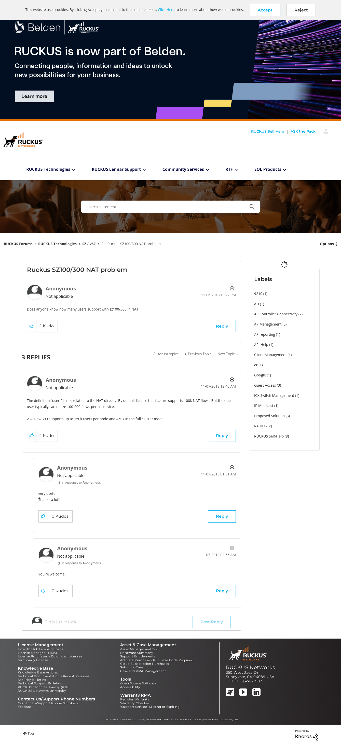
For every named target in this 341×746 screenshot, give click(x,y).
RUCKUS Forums (18, 243)
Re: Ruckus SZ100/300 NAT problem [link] (131, 243)
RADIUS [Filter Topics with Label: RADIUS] (260, 426)
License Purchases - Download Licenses (50, 656)
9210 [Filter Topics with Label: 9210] (258, 293)
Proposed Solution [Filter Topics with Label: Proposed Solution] (269, 415)
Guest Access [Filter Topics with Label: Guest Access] (265, 385)
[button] (265, 10)
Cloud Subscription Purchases (144, 664)
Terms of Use (170, 719)
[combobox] (170, 207)
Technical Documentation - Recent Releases (53, 676)
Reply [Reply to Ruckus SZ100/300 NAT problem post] (222, 326)
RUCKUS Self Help (267, 131)
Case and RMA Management (143, 671)
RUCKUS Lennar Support (116, 169)
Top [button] (31, 733)
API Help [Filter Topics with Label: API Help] (261, 344)
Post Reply (211, 622)
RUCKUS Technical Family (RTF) (44, 687)
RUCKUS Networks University (42, 691)
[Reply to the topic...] (119, 622)
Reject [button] (301, 10)
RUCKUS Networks (250, 667)
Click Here (166, 9)
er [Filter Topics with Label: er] (256, 364)
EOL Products (267, 169)
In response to (81, 482)
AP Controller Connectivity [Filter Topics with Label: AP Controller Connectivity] (275, 314)
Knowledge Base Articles (38, 672)
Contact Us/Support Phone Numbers (48, 703)
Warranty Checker (134, 703)
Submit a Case (131, 667)
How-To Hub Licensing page (41, 649)
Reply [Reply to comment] (222, 435)
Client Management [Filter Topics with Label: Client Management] (270, 354)
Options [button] (327, 243)
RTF (229, 169)
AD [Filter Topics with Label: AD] (256, 303)
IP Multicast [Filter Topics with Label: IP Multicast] (263, 405)
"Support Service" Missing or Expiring (150, 707)
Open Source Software (138, 683)
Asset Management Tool (139, 649)
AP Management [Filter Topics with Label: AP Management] (268, 324)
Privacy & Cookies (190, 719)
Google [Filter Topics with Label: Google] (260, 375)
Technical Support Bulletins (40, 683)
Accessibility (130, 687)
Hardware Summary (136, 653)
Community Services (183, 169)
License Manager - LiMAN (38, 653)
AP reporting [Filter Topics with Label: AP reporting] (264, 334)
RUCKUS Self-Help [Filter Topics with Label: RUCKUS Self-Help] (269, 436)
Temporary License (33, 660)
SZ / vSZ (89, 243)
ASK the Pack (303, 131)
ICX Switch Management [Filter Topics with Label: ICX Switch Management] (274, 395)
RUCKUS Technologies (48, 169)
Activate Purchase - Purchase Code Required (157, 660)
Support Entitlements (137, 656)
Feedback (26, 707)
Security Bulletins (32, 680)
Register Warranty (134, 699)
